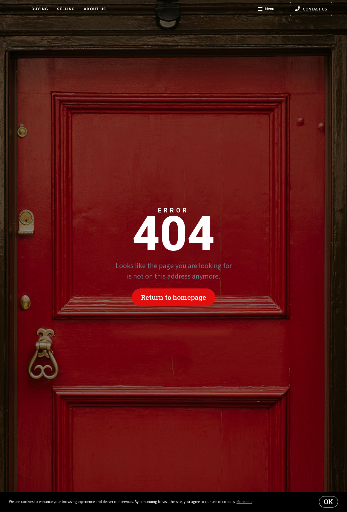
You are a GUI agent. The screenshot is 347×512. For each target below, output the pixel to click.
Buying (39, 9)
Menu (266, 9)
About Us (95, 9)
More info (244, 501)
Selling (66, 9)
